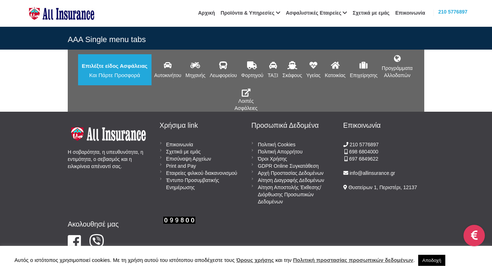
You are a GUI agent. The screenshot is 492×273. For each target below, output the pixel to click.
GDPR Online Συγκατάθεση (288, 166)
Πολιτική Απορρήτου (280, 152)
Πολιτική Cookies (277, 144)
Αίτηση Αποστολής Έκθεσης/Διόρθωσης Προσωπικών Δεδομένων (289, 194)
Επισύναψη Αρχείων (188, 159)
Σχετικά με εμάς (183, 152)
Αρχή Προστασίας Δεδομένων (290, 173)
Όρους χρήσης (255, 260)
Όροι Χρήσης (272, 159)
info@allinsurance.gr (372, 173)
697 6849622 (363, 159)
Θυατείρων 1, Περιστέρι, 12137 (382, 187)
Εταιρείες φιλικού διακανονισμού (201, 173)
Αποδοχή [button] (431, 260)
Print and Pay (181, 166)
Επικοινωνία (179, 144)
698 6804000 (363, 152)
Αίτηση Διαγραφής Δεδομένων (291, 180)
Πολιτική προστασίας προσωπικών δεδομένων (353, 260)
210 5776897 (452, 12)
